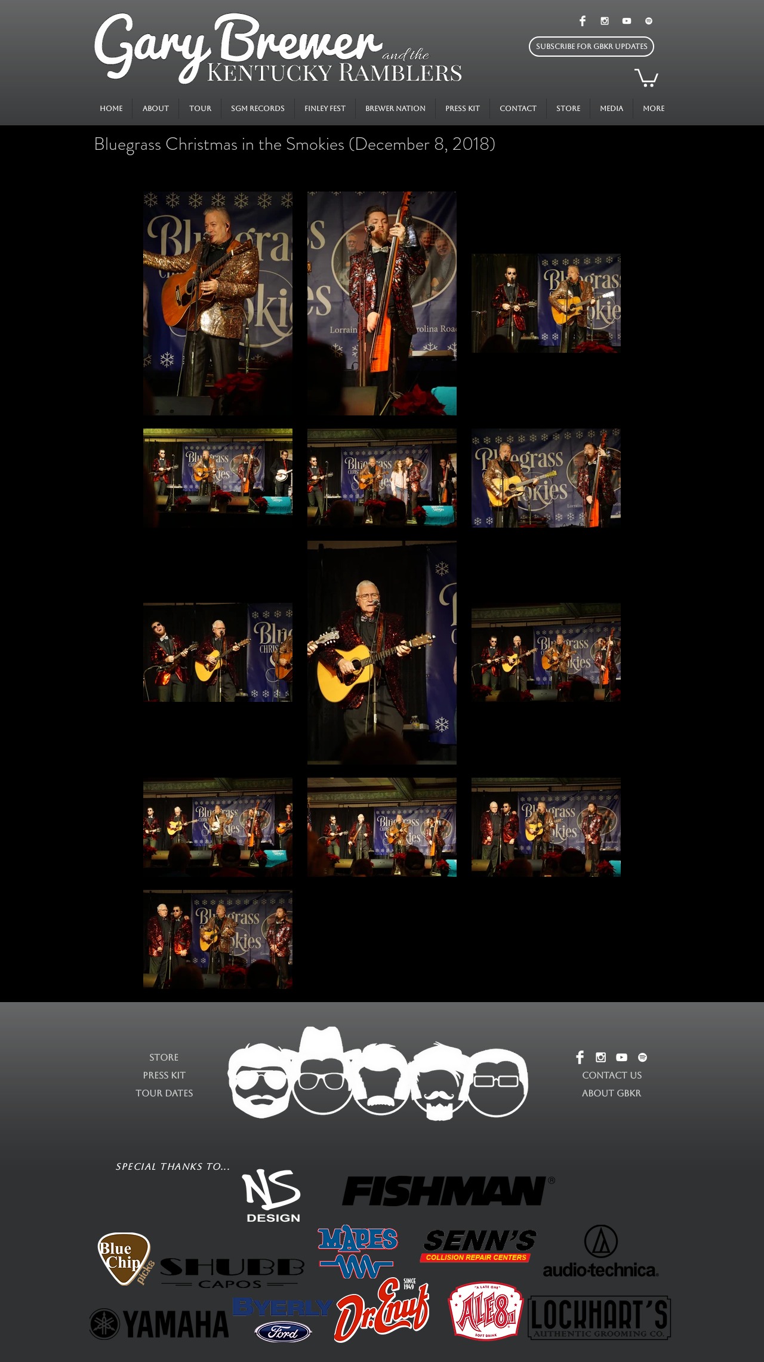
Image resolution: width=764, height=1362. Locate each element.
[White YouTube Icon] (626, 21)
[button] (591, 46)
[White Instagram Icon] (604, 21)
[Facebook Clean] (582, 21)
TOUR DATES (164, 1093)
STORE (163, 1057)
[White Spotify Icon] (648, 21)
